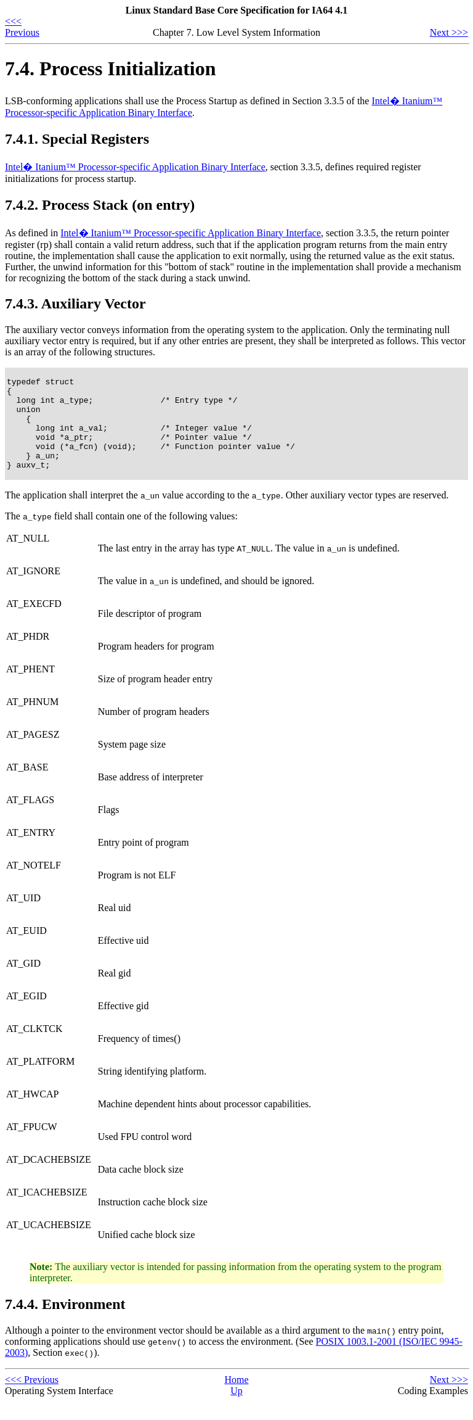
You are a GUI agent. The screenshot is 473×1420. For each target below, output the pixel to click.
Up (236, 1409)
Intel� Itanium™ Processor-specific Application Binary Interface (135, 167)
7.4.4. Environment (65, 1323)
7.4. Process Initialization (110, 68)
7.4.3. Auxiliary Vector (75, 303)
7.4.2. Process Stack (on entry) (100, 205)
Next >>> (449, 32)
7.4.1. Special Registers (77, 139)
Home (236, 1398)
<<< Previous (22, 27)
